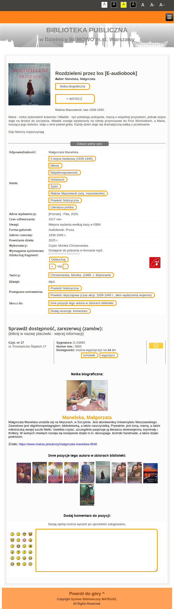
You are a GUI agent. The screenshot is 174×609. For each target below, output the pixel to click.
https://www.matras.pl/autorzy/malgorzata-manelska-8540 (58, 444)
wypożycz (108, 355)
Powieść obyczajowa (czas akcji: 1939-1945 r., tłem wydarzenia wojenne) (101, 295)
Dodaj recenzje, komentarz (69, 311)
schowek (89, 355)
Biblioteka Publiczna (87, 30)
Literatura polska (61, 207)
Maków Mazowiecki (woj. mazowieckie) (77, 193)
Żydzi (54, 186)
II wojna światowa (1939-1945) (71, 158)
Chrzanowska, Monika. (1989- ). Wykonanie (80, 275)
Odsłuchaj (58, 259)
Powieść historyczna (64, 200)
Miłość (54, 165)
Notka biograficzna (72, 86)
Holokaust (57, 179)
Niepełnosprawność (64, 172)
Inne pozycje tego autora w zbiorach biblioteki (81, 303)
